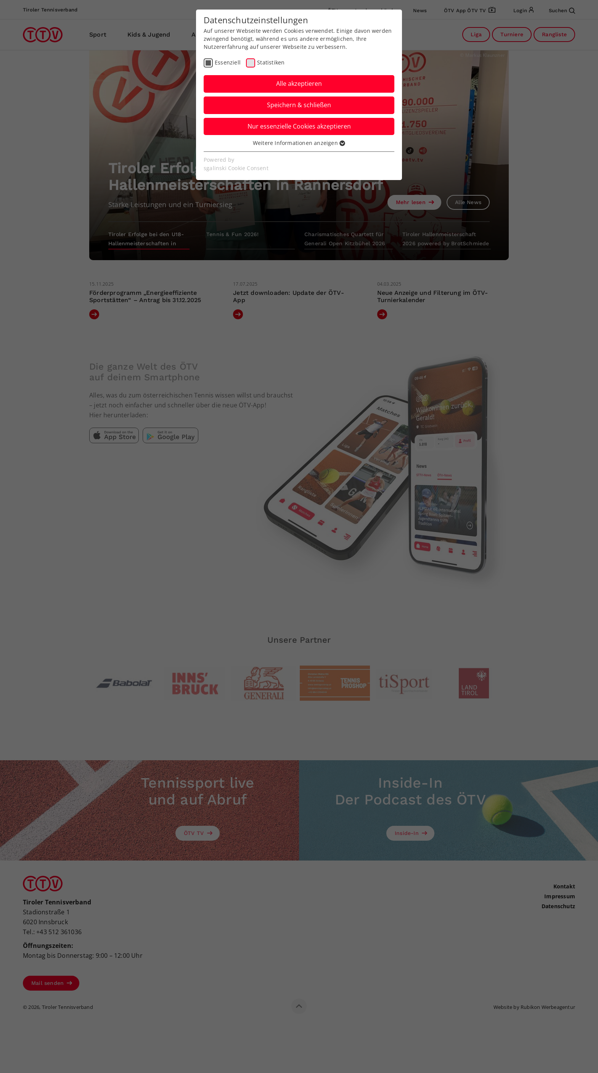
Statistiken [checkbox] (271, 62)
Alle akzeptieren (299, 83)
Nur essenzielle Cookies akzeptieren (299, 126)
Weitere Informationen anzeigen (299, 142)
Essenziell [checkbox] (228, 62)
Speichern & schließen (299, 105)
